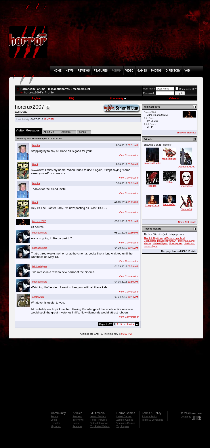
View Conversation (129, 155)
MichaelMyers (39, 232)
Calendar (174, 98)
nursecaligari (150, 246)
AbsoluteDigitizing (153, 238)
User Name (149, 88)
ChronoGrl (186, 209)
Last (130, 324)
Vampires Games (125, 423)
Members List (81, 89)
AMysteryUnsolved (174, 238)
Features (77, 426)
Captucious (150, 240)
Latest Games (124, 416)
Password (148, 93)
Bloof (35, 164)
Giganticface (186, 186)
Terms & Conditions (152, 419)
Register (37, 98)
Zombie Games (124, 419)
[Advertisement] (79, 36)
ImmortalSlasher (153, 163)
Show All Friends (187, 222)
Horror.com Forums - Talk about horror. (45, 89)
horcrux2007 (39, 221)
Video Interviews (99, 423)
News (76, 423)
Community (118, 98)
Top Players (122, 426)
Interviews (78, 419)
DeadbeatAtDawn (187, 166)
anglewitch (38, 297)
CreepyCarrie (152, 205)
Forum (54, 416)
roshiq (169, 182)
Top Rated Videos (100, 426)
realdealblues (169, 159)
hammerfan (169, 204)
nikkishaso (189, 243)
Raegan (152, 185)
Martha (36, 145)
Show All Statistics (186, 132)
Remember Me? (186, 89)
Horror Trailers (98, 416)
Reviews (77, 416)
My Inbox (56, 426)
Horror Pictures (98, 419)
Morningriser (175, 243)
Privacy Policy (149, 416)
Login (54, 419)
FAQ (71, 98)
